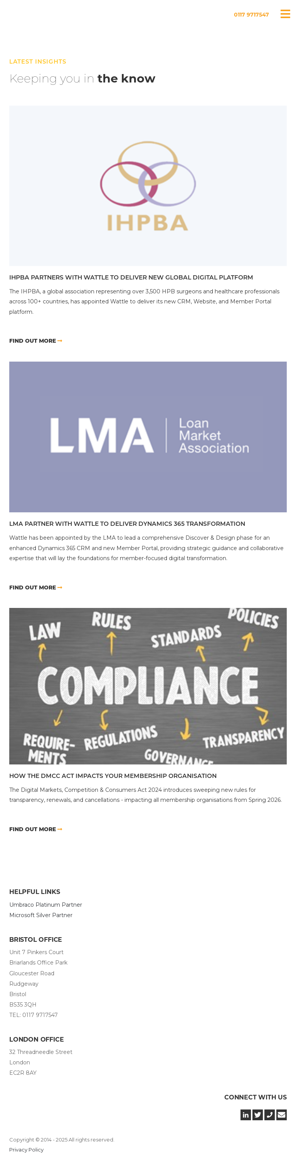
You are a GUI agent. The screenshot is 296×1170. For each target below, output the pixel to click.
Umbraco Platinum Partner (45, 904)
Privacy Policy (26, 1149)
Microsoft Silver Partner (40, 915)
